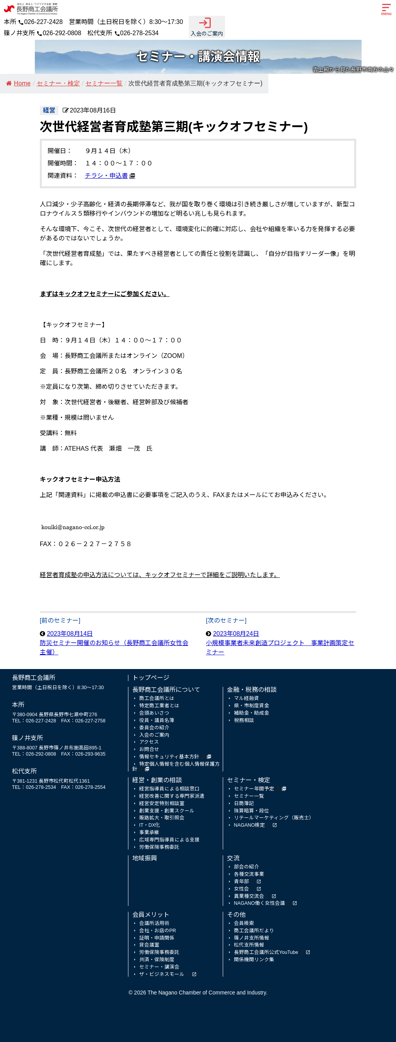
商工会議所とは (156, 698)
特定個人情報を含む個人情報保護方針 (176, 766)
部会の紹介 (246, 867)
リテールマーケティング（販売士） (274, 818)
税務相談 (244, 720)
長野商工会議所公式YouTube (266, 952)
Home (18, 83)
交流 (233, 858)
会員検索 (244, 923)
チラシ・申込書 (106, 175)
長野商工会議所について (166, 689)
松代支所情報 (249, 945)
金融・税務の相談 (252, 689)
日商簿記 (244, 803)
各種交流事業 (249, 874)
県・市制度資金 (251, 705)
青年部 (241, 881)
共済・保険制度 (156, 959)
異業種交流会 (249, 896)
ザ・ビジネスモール (161, 974)
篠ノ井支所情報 (251, 938)
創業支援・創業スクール (167, 811)
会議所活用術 (154, 923)
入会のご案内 (207, 26)
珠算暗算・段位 (251, 811)
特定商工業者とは (159, 705)
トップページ (150, 677)
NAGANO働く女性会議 (259, 903)
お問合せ (149, 749)
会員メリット (150, 914)
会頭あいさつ (154, 713)
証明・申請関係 (156, 938)
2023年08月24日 (280, 643)
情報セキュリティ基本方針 (169, 756)
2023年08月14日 (114, 643)
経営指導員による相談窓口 (169, 789)
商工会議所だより (254, 930)
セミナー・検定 (248, 780)
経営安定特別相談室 (161, 803)
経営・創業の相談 (157, 780)
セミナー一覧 (249, 796)
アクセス (149, 742)
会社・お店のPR (157, 930)
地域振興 (144, 858)
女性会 (241, 889)
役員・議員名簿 (156, 720)
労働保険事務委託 (159, 847)
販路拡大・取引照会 (161, 818)
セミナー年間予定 (254, 789)
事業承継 (149, 832)
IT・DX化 (149, 825)
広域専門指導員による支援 (169, 840)
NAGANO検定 (249, 825)
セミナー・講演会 (159, 967)
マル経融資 (246, 698)
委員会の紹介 (154, 727)
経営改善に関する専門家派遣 (172, 796)
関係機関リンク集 (254, 959)
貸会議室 (149, 945)
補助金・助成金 (251, 713)
